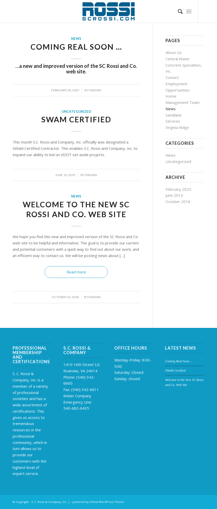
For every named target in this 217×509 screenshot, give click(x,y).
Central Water (178, 58)
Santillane (174, 115)
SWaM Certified (76, 119)
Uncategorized (76, 111)
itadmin (95, 90)
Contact (172, 77)
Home (171, 96)
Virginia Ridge (177, 127)
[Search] (178, 11)
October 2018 (178, 201)
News (76, 39)
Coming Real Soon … (76, 46)
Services (173, 121)
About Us (174, 52)
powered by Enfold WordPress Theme (98, 502)
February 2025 (178, 189)
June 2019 (174, 195)
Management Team (183, 102)
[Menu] (189, 11)
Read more (76, 271)
